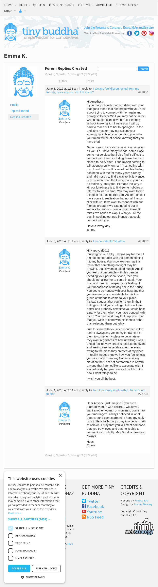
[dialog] (34, 527)
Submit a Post (127, 5)
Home (8, 5)
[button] (34, 519)
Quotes (39, 5)
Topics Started (19, 110)
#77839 (143, 241)
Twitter (93, 501)
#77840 (143, 92)
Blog (23, 5)
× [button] (60, 475)
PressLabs (141, 500)
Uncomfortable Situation (109, 241)
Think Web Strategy (137, 526)
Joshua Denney (143, 504)
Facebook (95, 506)
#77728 (143, 393)
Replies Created (20, 117)
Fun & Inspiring (61, 5)
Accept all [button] (19, 568)
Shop (8, 11)
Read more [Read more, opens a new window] (14, 513)
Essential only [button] (46, 568)
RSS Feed (95, 517)
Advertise (104, 5)
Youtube (94, 511)
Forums (84, 5)
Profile (14, 104)
